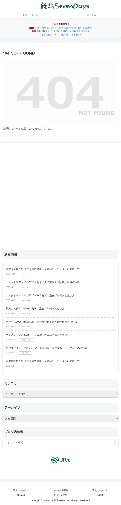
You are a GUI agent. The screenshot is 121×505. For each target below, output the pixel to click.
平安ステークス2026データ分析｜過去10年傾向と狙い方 (38, 334)
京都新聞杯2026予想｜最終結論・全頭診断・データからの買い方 (43, 361)
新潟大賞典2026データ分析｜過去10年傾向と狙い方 (35, 308)
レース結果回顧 (60, 490)
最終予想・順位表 (81, 31)
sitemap (21, 495)
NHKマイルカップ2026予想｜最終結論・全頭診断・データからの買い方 (46, 348)
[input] (60, 442)
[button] (115, 442)
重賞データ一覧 (100, 490)
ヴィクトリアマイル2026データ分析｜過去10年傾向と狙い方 (40, 295)
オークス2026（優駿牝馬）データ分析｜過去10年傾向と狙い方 (41, 321)
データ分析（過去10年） (65, 28)
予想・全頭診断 (85, 28)
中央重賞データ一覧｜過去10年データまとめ (62, 35)
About (100, 495)
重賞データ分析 (21, 490)
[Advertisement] (60, 195)
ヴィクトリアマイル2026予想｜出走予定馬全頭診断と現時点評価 (43, 282)
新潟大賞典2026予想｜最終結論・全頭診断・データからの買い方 (43, 269)
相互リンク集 (60, 495)
